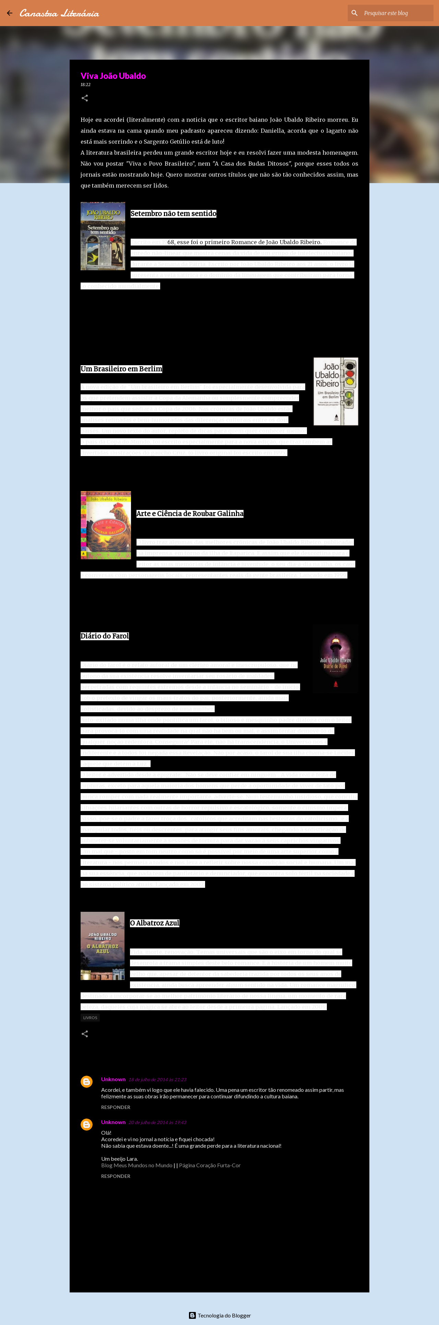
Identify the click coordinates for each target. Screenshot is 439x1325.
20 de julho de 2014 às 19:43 (157, 1122)
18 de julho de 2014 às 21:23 (157, 1079)
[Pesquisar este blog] (397, 13)
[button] (85, 98)
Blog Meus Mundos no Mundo (137, 1165)
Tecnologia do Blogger (219, 1315)
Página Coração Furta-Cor (210, 1165)
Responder (115, 1107)
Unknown (113, 1079)
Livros (90, 1017)
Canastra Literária (59, 13)
